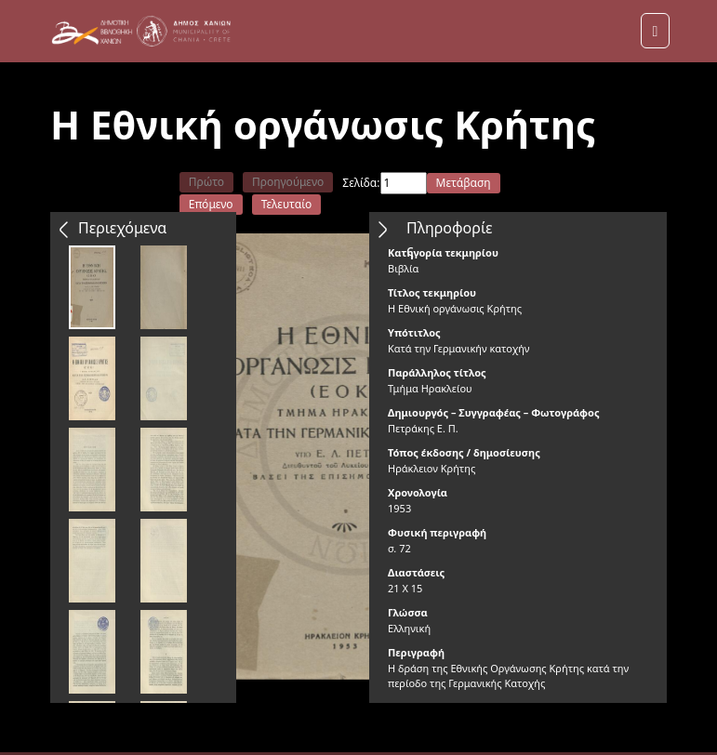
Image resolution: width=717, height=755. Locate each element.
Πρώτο (206, 182)
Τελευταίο (286, 204)
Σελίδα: (360, 183)
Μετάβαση (463, 183)
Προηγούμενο (288, 182)
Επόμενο (211, 204)
